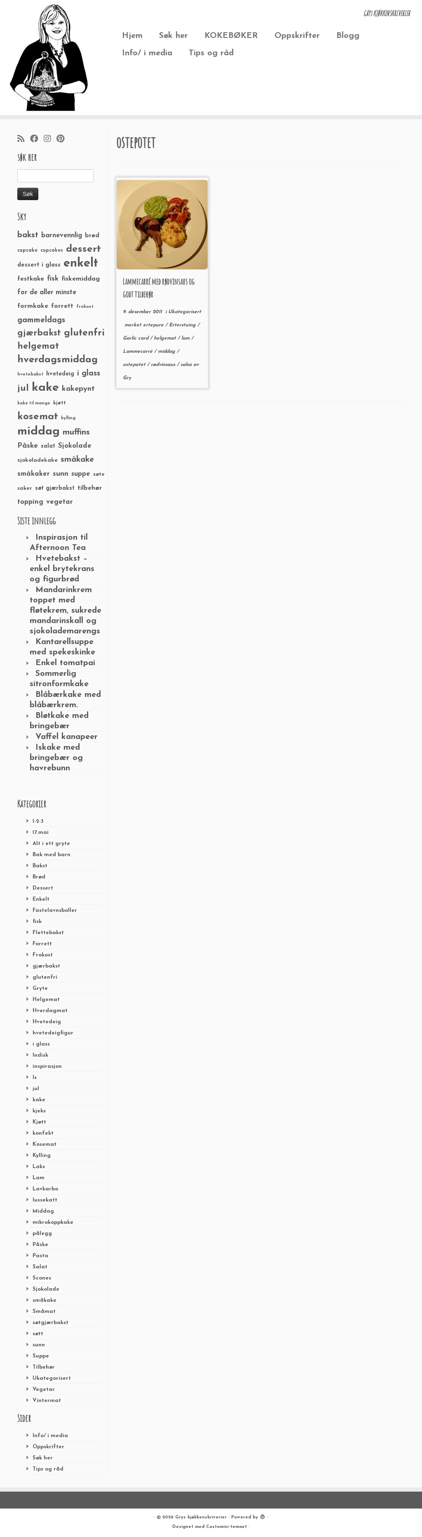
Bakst (40, 866)
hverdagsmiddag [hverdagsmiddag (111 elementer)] (57, 360)
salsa (187, 364)
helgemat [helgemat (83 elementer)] (38, 346)
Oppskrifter (297, 36)
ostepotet (135, 364)
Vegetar (44, 1389)
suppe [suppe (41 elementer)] (80, 474)
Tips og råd (211, 53)
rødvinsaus (164, 364)
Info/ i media (147, 53)
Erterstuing (183, 325)
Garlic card (136, 338)
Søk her (173, 36)
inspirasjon (47, 1066)
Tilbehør (44, 1367)
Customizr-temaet (226, 1527)
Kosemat (44, 1144)
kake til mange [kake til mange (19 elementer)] (33, 403)
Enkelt (41, 899)
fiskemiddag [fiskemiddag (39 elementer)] (80, 279)
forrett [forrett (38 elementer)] (62, 306)
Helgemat (46, 999)
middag (167, 351)
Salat (40, 1267)
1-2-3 (38, 821)
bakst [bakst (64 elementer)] (27, 235)
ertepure (154, 325)
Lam (39, 1177)
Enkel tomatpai (65, 663)
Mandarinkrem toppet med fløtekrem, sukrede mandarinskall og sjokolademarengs (65, 610)
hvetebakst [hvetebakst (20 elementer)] (30, 374)
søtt (38, 1333)
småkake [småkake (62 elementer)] (77, 460)
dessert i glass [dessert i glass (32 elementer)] (39, 265)
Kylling (42, 1155)
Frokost (43, 955)
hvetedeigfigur (53, 1033)
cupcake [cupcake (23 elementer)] (27, 250)
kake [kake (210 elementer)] (45, 388)
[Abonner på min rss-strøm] (23, 139)
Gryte (40, 988)
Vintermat (47, 1400)
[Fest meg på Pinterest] (63, 139)
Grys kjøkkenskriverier (201, 1517)
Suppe (41, 1356)
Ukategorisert (52, 1378)
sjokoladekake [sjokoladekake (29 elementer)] (37, 460)
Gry (127, 377)
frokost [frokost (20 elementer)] (85, 307)
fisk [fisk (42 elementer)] (53, 279)
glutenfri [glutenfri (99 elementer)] (84, 333)
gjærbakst (46, 966)
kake (39, 1100)
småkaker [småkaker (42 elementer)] (33, 474)
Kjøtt (39, 1122)
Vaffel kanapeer (66, 737)
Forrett (42, 944)
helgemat (166, 338)
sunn (39, 1345)
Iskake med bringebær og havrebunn (56, 758)
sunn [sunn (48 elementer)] (60, 473)
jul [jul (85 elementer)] (23, 388)
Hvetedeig (47, 1022)
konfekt (43, 1133)
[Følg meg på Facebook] (37, 139)
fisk (37, 921)
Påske (40, 1244)
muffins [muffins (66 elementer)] (76, 432)
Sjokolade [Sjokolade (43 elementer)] (74, 445)
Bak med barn (51, 854)
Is (35, 1077)
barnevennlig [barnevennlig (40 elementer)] (61, 235)
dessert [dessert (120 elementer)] (83, 249)
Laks (39, 1166)
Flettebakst (48, 932)
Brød (39, 877)
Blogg (347, 36)
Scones (42, 1278)
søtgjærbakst (50, 1322)
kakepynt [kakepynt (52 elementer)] (78, 389)
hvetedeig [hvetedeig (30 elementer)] (60, 374)
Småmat (44, 1311)
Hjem (132, 36)
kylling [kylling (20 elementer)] (68, 418)
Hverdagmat (50, 1010)
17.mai (41, 832)
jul (36, 1088)
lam (186, 338)
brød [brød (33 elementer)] (92, 236)
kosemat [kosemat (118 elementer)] (37, 417)
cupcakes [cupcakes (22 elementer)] (51, 250)
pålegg (42, 1233)
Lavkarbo (45, 1189)
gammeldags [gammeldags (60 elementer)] (41, 320)
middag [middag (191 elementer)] (38, 431)
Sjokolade (46, 1289)
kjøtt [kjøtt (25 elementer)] (59, 403)
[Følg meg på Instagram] (50, 139)
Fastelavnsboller (55, 910)
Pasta (40, 1255)
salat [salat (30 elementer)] (48, 446)
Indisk (40, 1055)
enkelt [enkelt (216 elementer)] (80, 263)
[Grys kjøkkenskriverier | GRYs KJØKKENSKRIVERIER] (49, 57)
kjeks (39, 1111)
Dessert (43, 888)
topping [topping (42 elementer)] (30, 502)
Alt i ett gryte (51, 843)
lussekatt (45, 1200)
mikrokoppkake (53, 1222)
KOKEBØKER (231, 36)
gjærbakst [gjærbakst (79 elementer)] (39, 333)
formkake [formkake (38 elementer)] (32, 306)
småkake (44, 1300)
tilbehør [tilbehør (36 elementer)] (89, 488)
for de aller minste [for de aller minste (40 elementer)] (46, 292)
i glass (41, 1044)
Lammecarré (138, 351)
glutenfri (45, 977)
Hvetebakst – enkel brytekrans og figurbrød (62, 569)
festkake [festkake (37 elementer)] (30, 279)
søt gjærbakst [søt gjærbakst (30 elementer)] (55, 488)
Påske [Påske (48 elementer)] (27, 445)
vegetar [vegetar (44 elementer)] (59, 501)
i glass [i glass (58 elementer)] (88, 374)
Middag (43, 1211)
